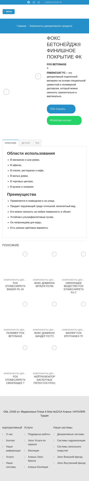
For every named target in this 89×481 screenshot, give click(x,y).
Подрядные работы (39, 434)
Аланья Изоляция (38, 467)
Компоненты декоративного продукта (51, 26)
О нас (9, 434)
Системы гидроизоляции (71, 440)
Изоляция (33, 450)
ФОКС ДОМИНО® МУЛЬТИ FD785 (44, 285)
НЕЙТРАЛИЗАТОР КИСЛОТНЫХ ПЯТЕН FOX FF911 (44, 379)
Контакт (10, 440)
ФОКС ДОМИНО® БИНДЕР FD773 (44, 335)
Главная (21, 26)
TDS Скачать (61, 109)
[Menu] (9, 11)
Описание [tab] (10, 143)
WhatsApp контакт (64, 120)
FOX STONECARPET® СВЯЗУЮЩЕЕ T (15, 379)
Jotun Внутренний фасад (71, 463)
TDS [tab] (37, 143)
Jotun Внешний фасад (69, 457)
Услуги (10, 457)
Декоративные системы (70, 434)
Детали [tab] (26, 143)
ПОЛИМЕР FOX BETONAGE (15, 335)
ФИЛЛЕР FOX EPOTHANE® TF (73, 335)
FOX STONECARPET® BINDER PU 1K (15, 286)
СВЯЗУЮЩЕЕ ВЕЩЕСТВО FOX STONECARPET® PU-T (73, 288)
